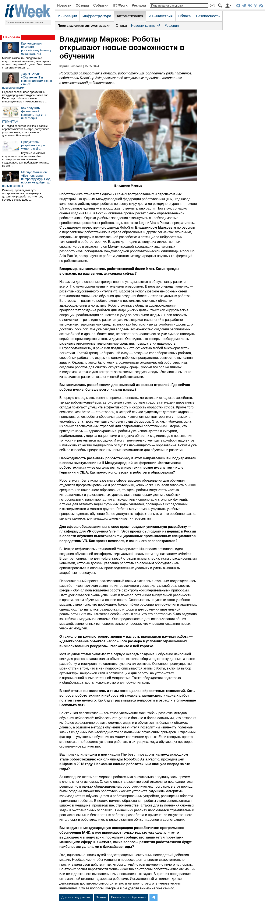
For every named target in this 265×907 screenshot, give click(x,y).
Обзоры (82, 5)
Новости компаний (145, 25)
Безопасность (208, 16)
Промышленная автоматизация (24, 22)
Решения (172, 25)
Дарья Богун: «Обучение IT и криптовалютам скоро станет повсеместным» (27, 80)
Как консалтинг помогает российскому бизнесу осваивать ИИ (36, 48)
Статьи (121, 25)
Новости (64, 5)
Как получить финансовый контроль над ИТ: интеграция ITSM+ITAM (24, 114)
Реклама (139, 5)
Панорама (11, 37)
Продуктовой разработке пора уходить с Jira (33, 145)
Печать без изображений (128, 897)
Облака (184, 16)
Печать (101, 897)
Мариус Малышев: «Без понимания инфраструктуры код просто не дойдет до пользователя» (26, 178)
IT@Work (120, 5)
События (101, 5)
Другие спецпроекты (76, 897)
